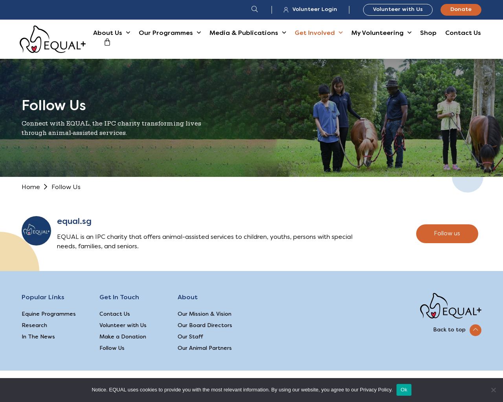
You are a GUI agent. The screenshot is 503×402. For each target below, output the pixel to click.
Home (31, 187)
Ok (403, 390)
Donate (461, 9)
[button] (457, 330)
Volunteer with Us (398, 9)
